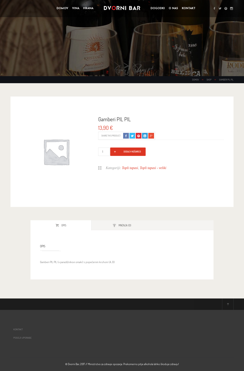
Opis (63, 225)
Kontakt (18, 329)
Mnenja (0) (124, 225)
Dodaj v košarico (132, 151)
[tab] (61, 225)
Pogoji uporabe (22, 337)
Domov (195, 79)
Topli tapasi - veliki (153, 168)
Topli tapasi (130, 168)
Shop (208, 79)
